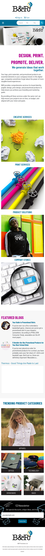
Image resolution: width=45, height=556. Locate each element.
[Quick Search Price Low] (29, 23)
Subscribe (22, 521)
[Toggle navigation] (3, 22)
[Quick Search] (21, 23)
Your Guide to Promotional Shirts (23, 322)
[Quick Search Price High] (36, 23)
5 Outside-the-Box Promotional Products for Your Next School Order (28, 343)
